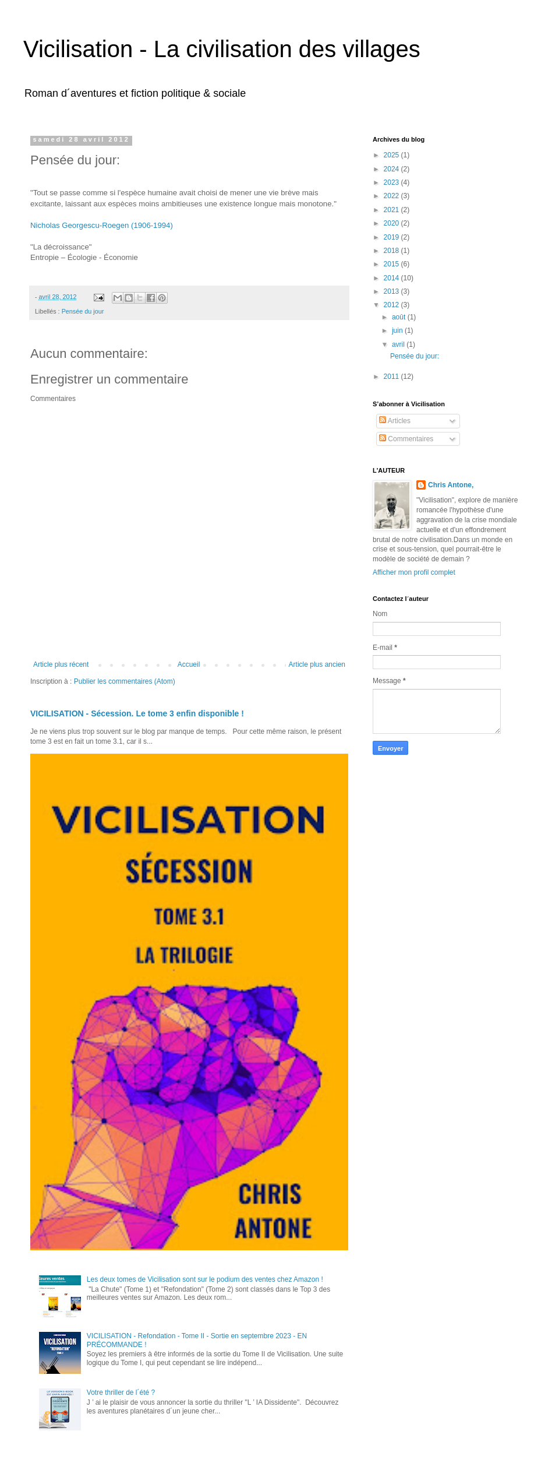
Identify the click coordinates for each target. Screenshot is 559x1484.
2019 (392, 237)
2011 (392, 376)
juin (398, 330)
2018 (392, 251)
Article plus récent (61, 664)
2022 (392, 196)
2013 (392, 291)
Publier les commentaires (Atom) (124, 681)
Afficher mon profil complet (414, 572)
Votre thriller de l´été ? (121, 1392)
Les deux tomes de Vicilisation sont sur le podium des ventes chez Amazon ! (205, 1279)
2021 (392, 210)
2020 (392, 223)
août (400, 317)
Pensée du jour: (414, 356)
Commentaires (406, 439)
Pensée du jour (83, 311)
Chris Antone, (450, 485)
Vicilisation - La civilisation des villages (221, 49)
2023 (392, 182)
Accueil (189, 664)
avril (399, 344)
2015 (392, 264)
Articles (395, 421)
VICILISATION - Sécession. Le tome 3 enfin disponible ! (137, 713)
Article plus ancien (317, 664)
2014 (392, 278)
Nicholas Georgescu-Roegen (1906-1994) (101, 225)
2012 (392, 305)
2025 (392, 155)
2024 (392, 169)
